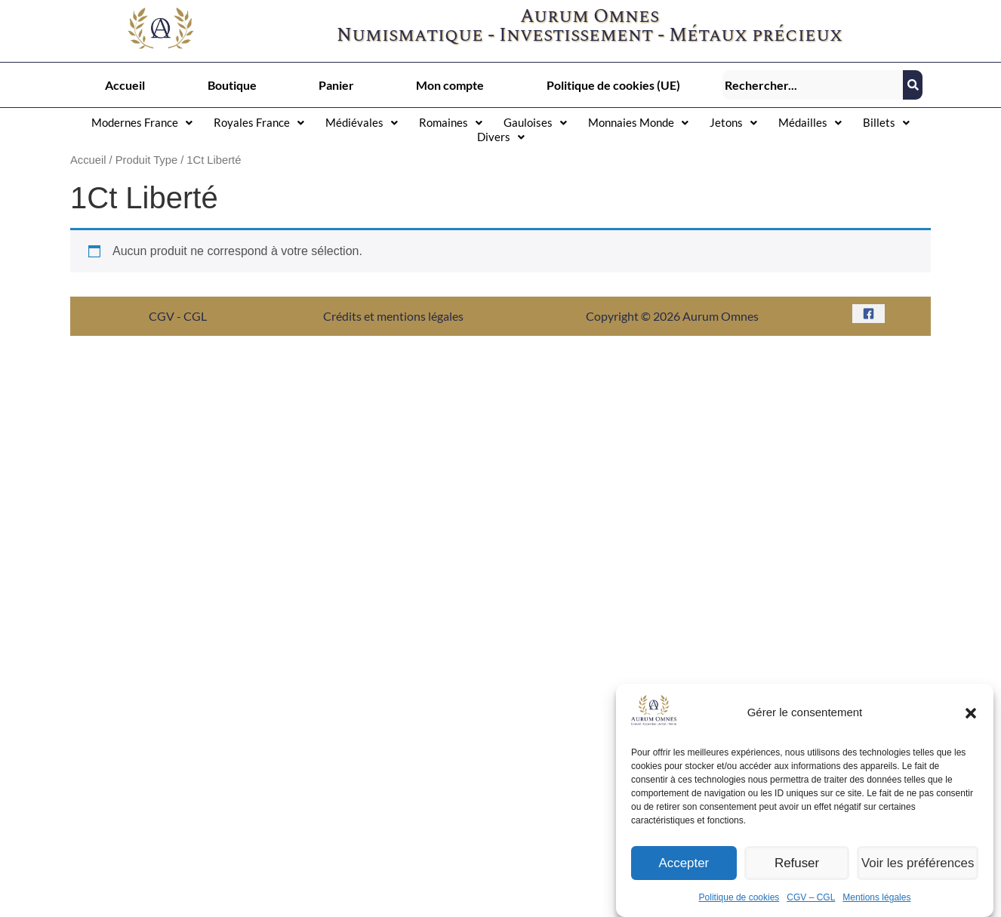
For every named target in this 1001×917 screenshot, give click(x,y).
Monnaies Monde (638, 122)
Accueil (125, 85)
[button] (970, 728)
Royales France (259, 122)
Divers (501, 136)
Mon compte (450, 85)
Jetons (733, 122)
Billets (886, 122)
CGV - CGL (178, 316)
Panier (336, 85)
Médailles (810, 122)
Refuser (801, 878)
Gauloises (535, 122)
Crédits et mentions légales (393, 316)
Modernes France (141, 122)
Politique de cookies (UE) (613, 85)
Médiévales (361, 122)
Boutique (232, 85)
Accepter (685, 878)
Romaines (450, 122)
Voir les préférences (920, 878)
